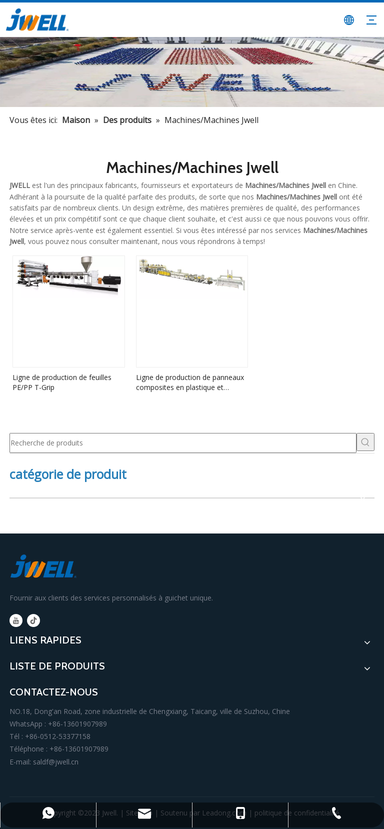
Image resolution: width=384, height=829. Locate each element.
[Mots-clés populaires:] (365, 442)
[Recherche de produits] (183, 443)
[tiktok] (33, 620)
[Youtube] (16, 620)
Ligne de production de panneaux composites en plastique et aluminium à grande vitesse (190, 382)
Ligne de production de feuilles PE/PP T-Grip (62, 382)
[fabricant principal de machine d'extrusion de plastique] (192, 72)
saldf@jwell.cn (55, 761)
